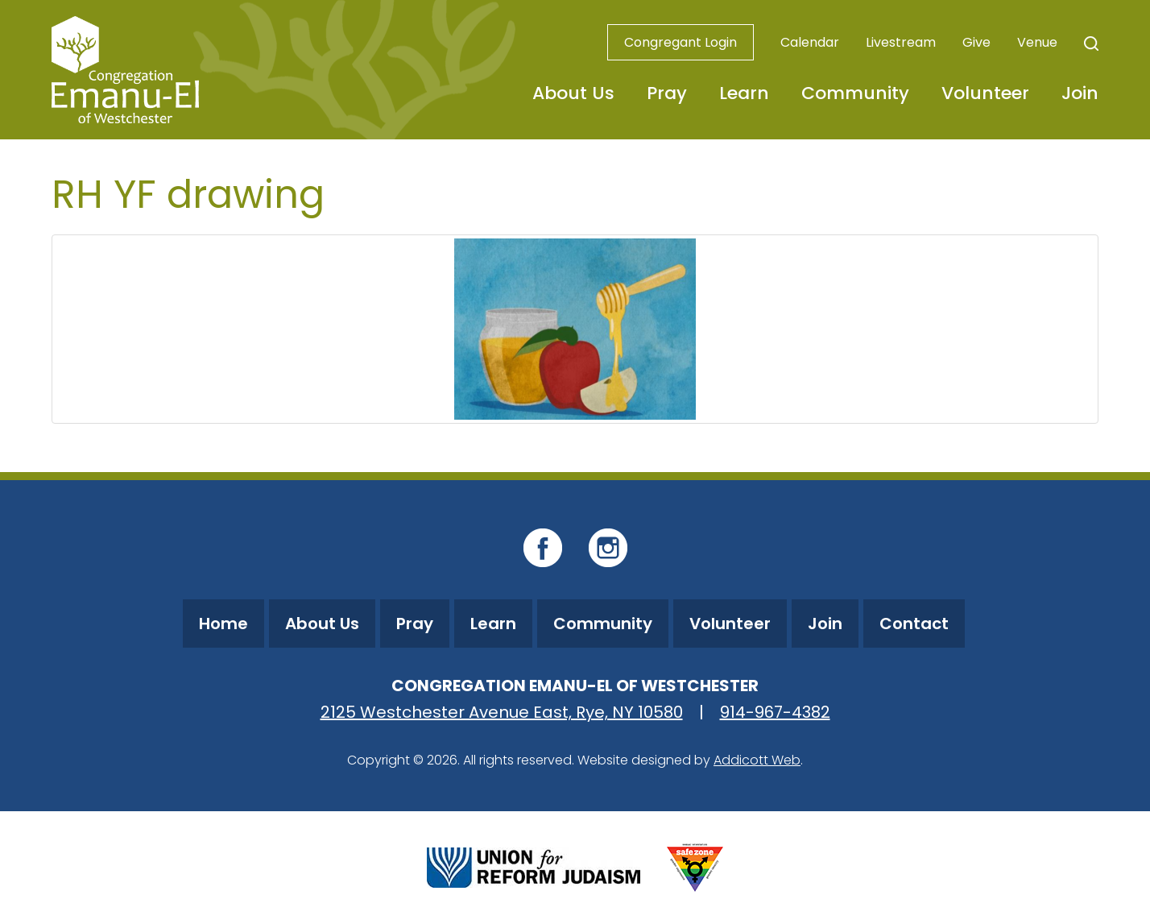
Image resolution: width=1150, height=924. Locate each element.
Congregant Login (680, 42)
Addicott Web (757, 760)
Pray (667, 93)
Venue (1037, 42)
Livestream (901, 42)
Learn (744, 93)
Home (223, 623)
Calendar (809, 42)
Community (855, 93)
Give (976, 42)
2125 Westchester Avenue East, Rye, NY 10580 (502, 712)
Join (1079, 93)
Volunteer (985, 93)
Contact (914, 623)
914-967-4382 (775, 712)
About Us (573, 93)
